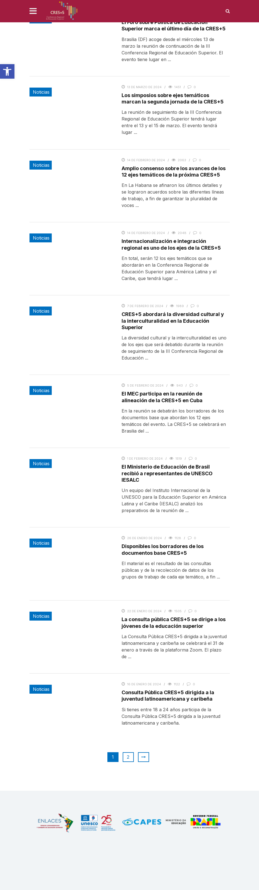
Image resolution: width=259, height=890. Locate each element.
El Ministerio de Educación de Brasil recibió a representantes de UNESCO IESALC (167, 473)
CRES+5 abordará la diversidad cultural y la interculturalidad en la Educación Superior (173, 320)
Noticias (41, 92)
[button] (7, 71)
